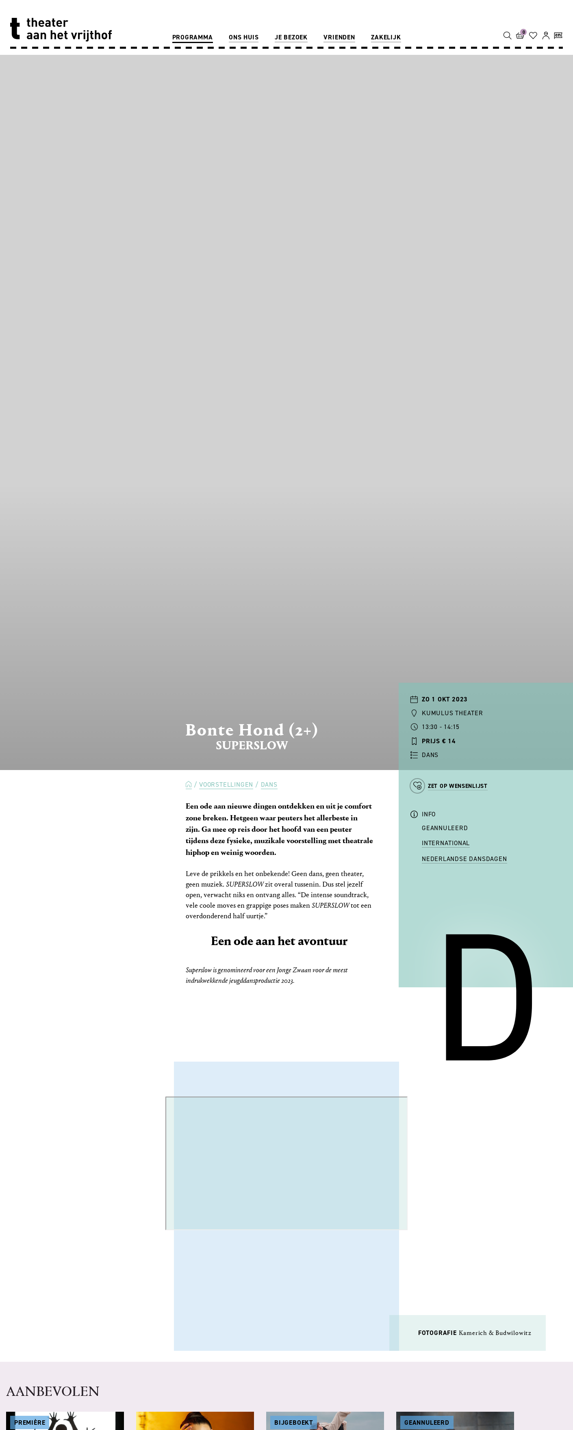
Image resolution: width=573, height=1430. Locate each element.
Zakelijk (386, 37)
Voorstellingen (226, 784)
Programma (192, 37)
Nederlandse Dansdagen (464, 859)
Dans (269, 784)
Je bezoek (291, 37)
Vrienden (339, 37)
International (446, 843)
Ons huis (243, 37)
